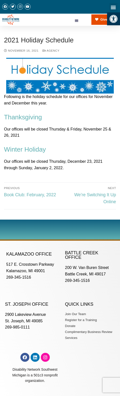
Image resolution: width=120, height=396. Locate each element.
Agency (51, 50)
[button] (113, 18)
